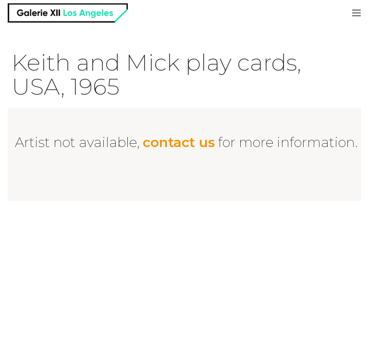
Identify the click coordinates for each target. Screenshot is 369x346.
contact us (179, 142)
